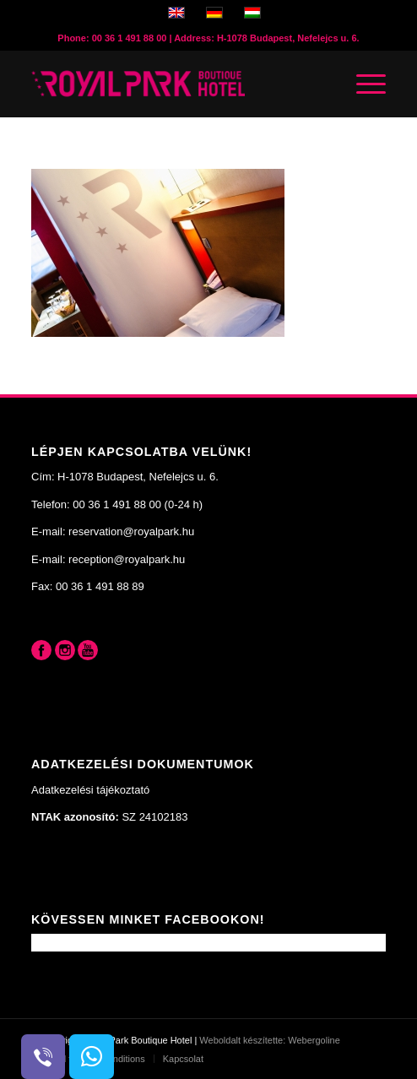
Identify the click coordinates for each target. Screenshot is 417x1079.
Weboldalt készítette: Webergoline (269, 1040)
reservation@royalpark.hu (131, 531)
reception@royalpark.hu (126, 559)
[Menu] (362, 83)
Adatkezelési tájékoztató (90, 789)
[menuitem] (178, 1059)
